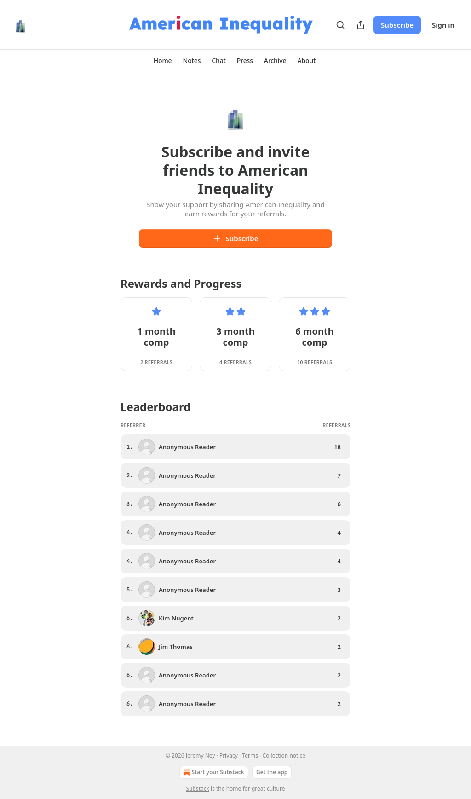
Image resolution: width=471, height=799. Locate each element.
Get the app (271, 772)
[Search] (340, 25)
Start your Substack (213, 772)
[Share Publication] (360, 25)
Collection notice (284, 755)
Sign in (443, 24)
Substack (197, 789)
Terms (250, 755)
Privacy (228, 755)
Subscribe (397, 24)
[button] (163, 61)
